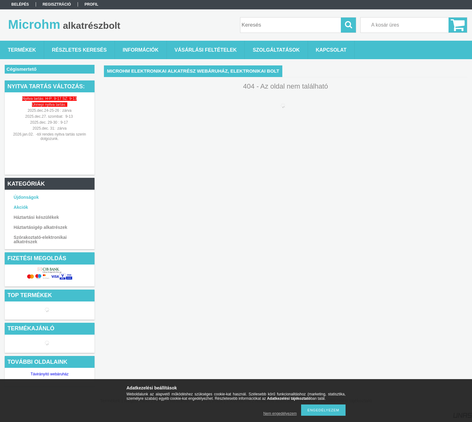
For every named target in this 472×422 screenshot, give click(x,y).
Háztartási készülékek (36, 217)
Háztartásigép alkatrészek (40, 227)
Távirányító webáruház (50, 374)
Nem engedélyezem (280, 413)
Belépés (20, 4)
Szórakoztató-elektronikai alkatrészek (40, 239)
